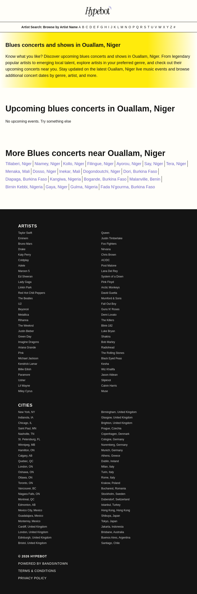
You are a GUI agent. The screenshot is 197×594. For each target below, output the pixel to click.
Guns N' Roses (110, 309)
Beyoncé (23, 309)
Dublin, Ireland (110, 461)
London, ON (25, 466)
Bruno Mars (25, 243)
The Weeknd (26, 325)
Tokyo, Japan (109, 521)
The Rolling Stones (112, 353)
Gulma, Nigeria (84, 187)
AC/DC (105, 260)
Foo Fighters (108, 243)
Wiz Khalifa (108, 369)
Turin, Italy (107, 472)
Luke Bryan (108, 331)
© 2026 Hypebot (32, 556)
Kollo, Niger (73, 163)
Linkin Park (25, 287)
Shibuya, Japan (110, 515)
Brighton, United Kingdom (116, 423)
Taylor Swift (25, 232)
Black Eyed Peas (111, 358)
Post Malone (108, 265)
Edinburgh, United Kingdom (35, 537)
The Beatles (25, 298)
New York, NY (26, 412)
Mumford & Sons (111, 298)
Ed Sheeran (25, 276)
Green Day (24, 336)
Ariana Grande (27, 347)
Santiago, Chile (110, 543)
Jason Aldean (109, 374)
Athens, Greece (110, 455)
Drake (21, 249)
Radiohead (107, 347)
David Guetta (109, 292)
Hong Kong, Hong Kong (115, 510)
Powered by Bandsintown (43, 563)
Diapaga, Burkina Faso (26, 179)
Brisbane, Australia (112, 532)
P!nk (21, 353)
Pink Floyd (107, 282)
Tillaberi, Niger (18, 163)
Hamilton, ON (26, 450)
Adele (21, 265)
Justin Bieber (26, 331)
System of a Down (112, 276)
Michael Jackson (28, 358)
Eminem (23, 238)
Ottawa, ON (25, 477)
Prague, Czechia (111, 428)
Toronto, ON (25, 483)
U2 (20, 303)
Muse (104, 391)
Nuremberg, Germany (114, 444)
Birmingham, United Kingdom (119, 412)
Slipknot (106, 380)
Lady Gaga (25, 282)
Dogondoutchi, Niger (101, 171)
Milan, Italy (107, 466)
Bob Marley (108, 342)
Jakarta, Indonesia (112, 526)
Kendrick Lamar (27, 363)
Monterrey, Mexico (29, 521)
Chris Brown (108, 254)
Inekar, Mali (69, 171)
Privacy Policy (32, 578)
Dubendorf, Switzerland (115, 499)
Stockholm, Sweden (113, 494)
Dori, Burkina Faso (140, 171)
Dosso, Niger (44, 171)
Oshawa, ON (26, 472)
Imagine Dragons (28, 342)
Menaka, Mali (17, 171)
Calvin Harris (109, 385)
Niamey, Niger (47, 163)
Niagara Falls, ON (29, 494)
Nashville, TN (26, 433)
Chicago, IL (25, 423)
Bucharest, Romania (113, 488)
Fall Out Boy (108, 303)
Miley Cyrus (25, 391)
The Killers (107, 320)
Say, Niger (153, 163)
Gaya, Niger (56, 187)
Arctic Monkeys (110, 287)
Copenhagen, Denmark (115, 433)
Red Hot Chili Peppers (31, 292)
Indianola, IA (25, 417)
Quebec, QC (25, 461)
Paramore (24, 374)
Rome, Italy (108, 477)
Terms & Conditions (37, 571)
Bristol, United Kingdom (32, 543)
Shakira (106, 336)
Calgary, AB (25, 455)
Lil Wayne (24, 385)
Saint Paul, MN (27, 428)
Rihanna (23, 320)
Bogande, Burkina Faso (105, 179)
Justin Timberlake (111, 238)
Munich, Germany (112, 450)
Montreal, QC (26, 499)
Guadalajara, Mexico (30, 515)
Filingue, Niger (100, 163)
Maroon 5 (24, 271)
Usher (21, 380)
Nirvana (106, 249)
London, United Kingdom (33, 532)
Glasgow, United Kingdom (117, 417)
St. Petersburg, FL (29, 439)
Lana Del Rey (109, 271)
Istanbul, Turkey (111, 504)
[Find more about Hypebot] (98, 11)
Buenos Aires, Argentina (115, 537)
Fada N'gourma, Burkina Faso (128, 187)
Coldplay (23, 260)
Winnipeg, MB (26, 444)
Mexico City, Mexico (30, 510)
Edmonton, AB (27, 504)
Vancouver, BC (27, 488)
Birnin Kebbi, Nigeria (24, 187)
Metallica (23, 314)
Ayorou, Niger (128, 163)
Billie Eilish (24, 369)
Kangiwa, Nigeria (65, 179)
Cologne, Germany (112, 439)
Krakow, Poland (110, 483)
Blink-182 (107, 325)
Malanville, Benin (144, 179)
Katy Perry (24, 254)
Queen (105, 232)
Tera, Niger (176, 163)
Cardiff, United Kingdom (32, 526)
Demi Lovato (108, 314)
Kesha (105, 363)
